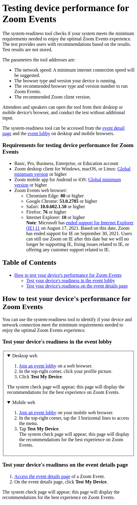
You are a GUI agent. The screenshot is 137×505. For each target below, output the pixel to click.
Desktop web (24, 355)
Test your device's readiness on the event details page (77, 285)
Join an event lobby (37, 365)
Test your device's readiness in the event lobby (70, 280)
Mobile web (23, 402)
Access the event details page (42, 476)
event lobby (39, 133)
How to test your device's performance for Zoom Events (67, 275)
